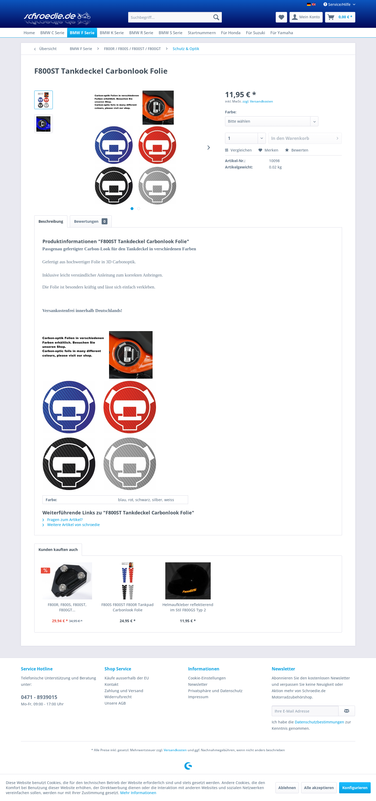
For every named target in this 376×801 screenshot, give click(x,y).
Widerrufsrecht (118, 696)
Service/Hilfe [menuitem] (337, 4)
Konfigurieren (355, 787)
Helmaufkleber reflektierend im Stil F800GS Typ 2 (187, 607)
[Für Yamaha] (282, 32)
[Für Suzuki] (255, 32)
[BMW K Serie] (112, 32)
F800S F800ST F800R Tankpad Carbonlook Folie (127, 607)
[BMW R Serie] (141, 32)
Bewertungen (90, 221)
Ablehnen (287, 787)
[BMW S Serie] (170, 32)
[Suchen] (216, 17)
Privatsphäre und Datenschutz (215, 690)
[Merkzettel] (281, 17)
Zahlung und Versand (124, 690)
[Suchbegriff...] (175, 17)
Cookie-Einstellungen (207, 677)
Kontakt (111, 684)
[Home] (29, 32)
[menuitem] (175, 17)
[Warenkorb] (340, 17)
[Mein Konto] (306, 17)
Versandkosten (175, 750)
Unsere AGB (115, 703)
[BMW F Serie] (82, 32)
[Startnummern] (201, 32)
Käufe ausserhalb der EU (127, 677)
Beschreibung (50, 221)
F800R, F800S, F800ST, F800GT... (67, 607)
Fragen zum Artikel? (62, 519)
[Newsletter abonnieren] (346, 711)
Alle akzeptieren (319, 787)
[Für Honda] (230, 32)
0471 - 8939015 (39, 697)
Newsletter (198, 684)
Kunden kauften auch (58, 549)
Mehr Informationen (138, 792)
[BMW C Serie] (52, 32)
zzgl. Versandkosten (258, 101)
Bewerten (296, 150)
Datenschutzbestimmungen (319, 721)
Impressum (198, 696)
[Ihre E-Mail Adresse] (305, 711)
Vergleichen (238, 150)
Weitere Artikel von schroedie (71, 524)
